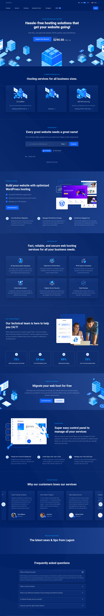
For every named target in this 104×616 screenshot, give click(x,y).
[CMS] (59, 8)
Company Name (9, 2)
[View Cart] (79, 2)
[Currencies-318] (88, 2)
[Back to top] (97, 613)
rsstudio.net (20, 491)
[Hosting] (8, 8)
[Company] (49, 8)
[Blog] (83, 2)
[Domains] (26, 8)
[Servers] (17, 8)
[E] (52, 481)
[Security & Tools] (37, 8)
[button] (64, 144)
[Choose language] (70, 613)
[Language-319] (94, 2)
